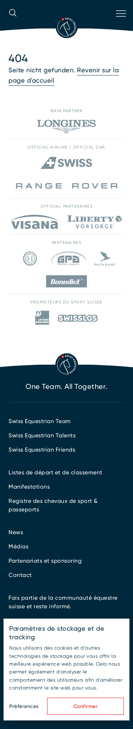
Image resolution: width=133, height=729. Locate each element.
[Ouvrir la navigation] (120, 23)
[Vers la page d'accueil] (67, 27)
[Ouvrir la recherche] (12, 23)
